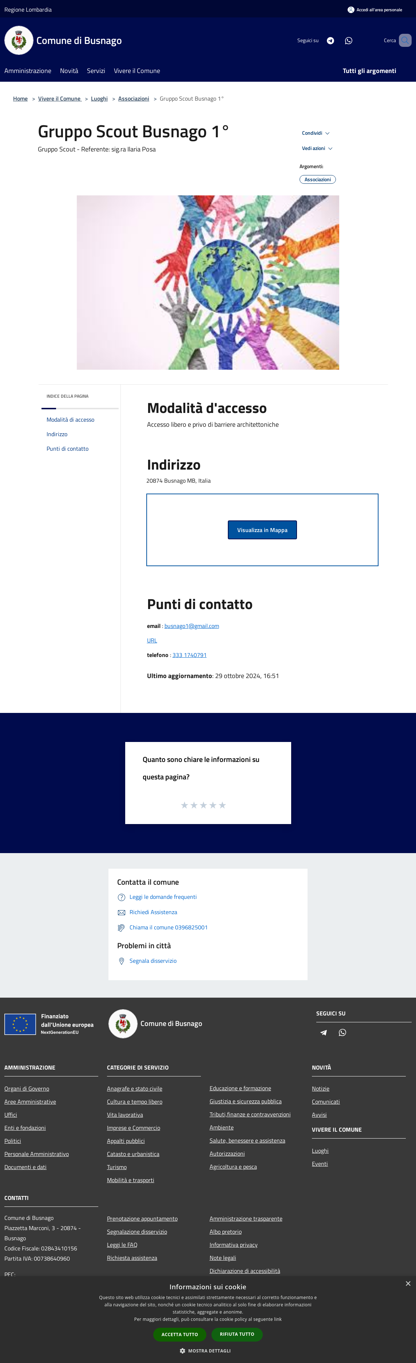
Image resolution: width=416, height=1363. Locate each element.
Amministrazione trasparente (246, 1218)
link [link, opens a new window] (278, 1319)
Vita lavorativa (125, 1114)
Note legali (223, 1257)
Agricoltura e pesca (233, 1166)
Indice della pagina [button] (67, 396)
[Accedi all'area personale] (375, 9)
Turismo (117, 1167)
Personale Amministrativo (36, 1153)
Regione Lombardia (28, 9)
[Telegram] (320, 40)
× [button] (408, 1284)
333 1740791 (190, 654)
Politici (12, 1140)
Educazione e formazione (240, 1088)
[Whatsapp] (338, 40)
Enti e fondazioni (25, 1127)
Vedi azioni (318, 148)
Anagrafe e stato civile (134, 1088)
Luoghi (99, 98)
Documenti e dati (25, 1167)
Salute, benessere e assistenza (247, 1140)
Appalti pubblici (126, 1140)
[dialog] (208, 1319)
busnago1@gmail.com (192, 625)
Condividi (317, 133)
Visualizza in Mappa (262, 530)
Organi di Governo (26, 1088)
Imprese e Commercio (133, 1127)
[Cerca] (403, 40)
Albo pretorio (226, 1231)
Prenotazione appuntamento (142, 1218)
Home (20, 98)
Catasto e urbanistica (133, 1153)
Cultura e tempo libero (134, 1101)
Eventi (320, 1163)
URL (152, 640)
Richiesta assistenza (132, 1257)
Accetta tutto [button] (180, 1334)
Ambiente (222, 1127)
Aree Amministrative (30, 1101)
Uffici (10, 1114)
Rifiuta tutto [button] (237, 1334)
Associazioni (133, 98)
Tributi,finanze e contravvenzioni (250, 1114)
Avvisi (319, 1114)
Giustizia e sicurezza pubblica (246, 1101)
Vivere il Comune (60, 98)
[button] (208, 1350)
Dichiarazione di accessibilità (245, 1270)
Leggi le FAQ (122, 1244)
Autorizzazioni (227, 1153)
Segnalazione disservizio (137, 1231)
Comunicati (326, 1101)
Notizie (320, 1088)
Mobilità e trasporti (130, 1180)
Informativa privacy (234, 1244)
